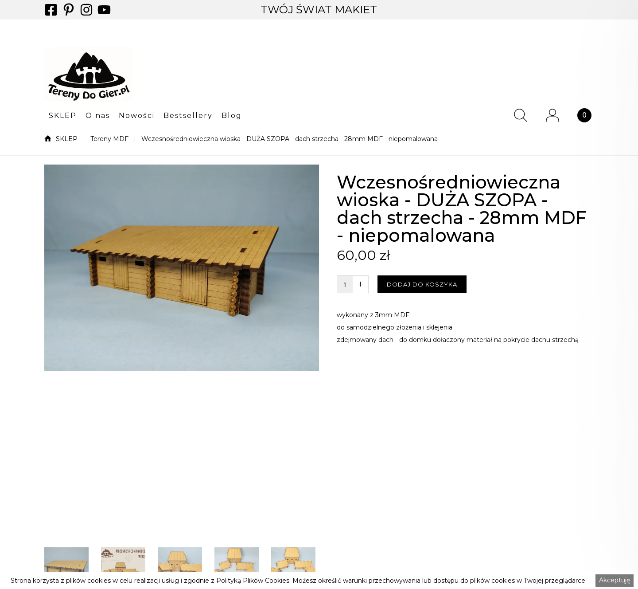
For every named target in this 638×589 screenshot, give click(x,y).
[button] (63, 115)
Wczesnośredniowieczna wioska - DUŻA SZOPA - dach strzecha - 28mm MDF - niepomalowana (289, 139)
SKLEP (63, 115)
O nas (98, 115)
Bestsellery (188, 115)
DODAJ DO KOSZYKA (422, 284)
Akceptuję (614, 580)
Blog (232, 115)
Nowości (137, 115)
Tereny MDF (109, 139)
